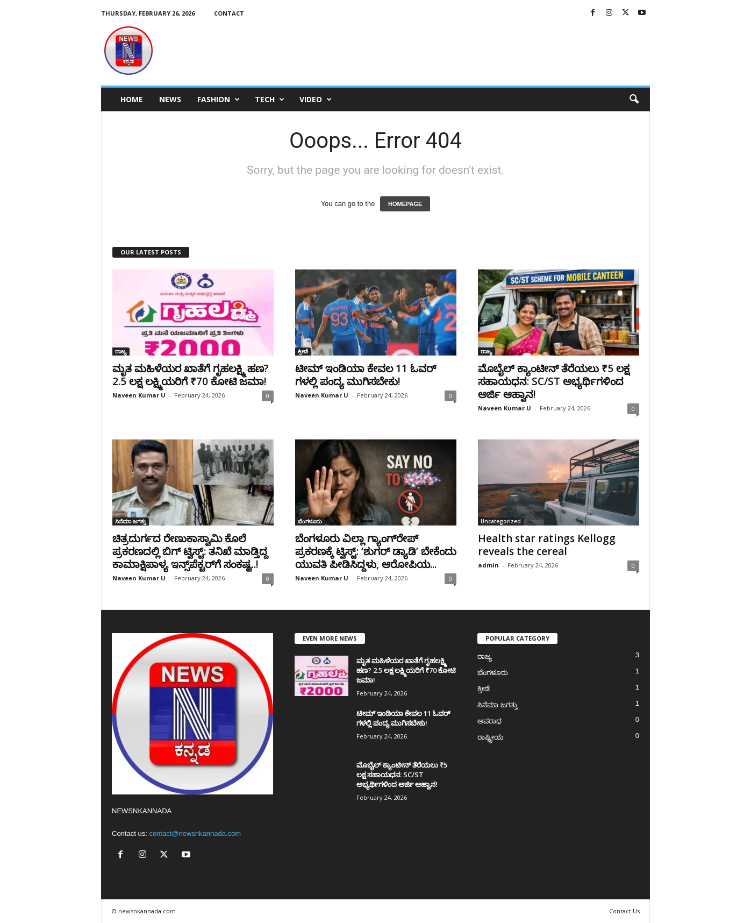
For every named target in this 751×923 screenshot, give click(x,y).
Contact (229, 13)
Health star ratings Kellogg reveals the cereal (547, 544)
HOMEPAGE (405, 204)
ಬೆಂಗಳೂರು (310, 521)
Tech (269, 99)
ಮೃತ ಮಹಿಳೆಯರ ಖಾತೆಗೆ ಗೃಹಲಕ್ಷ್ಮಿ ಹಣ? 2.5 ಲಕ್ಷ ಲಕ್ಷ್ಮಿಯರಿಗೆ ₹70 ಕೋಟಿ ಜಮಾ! (190, 374)
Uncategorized (501, 521)
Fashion (218, 99)
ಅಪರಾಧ (489, 721)
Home (131, 99)
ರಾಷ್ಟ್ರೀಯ (490, 737)
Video (315, 99)
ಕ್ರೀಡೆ (303, 351)
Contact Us (624, 911)
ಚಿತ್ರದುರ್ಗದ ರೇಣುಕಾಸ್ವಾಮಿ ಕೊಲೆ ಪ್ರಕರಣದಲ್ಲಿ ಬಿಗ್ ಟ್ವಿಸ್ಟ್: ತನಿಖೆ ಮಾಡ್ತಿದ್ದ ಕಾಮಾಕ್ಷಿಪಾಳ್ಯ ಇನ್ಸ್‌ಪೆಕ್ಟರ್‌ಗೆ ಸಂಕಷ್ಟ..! (190, 551)
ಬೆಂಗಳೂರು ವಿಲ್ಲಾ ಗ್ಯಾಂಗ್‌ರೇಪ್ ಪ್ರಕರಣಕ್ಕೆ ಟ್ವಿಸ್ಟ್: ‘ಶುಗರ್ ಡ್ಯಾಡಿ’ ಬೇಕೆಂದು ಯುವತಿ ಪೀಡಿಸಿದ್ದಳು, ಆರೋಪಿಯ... (375, 551)
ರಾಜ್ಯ (121, 351)
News (170, 99)
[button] (634, 99)
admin (488, 565)
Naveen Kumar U (139, 395)
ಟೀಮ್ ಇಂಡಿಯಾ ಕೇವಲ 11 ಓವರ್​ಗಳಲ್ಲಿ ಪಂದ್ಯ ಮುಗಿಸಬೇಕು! (365, 374)
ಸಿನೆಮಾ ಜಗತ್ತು (130, 521)
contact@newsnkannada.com (195, 833)
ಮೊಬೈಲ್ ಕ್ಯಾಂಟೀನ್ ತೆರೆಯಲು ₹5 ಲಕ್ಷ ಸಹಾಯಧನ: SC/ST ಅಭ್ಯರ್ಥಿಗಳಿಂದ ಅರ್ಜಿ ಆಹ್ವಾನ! (554, 381)
